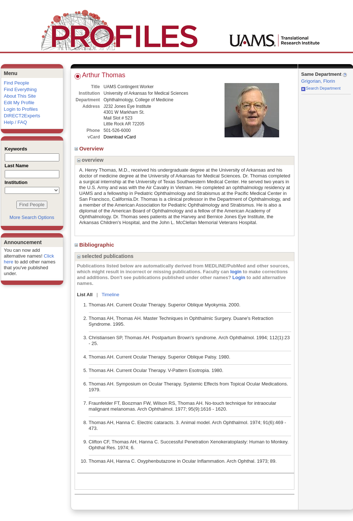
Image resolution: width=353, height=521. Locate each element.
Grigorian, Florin (318, 81)
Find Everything (20, 89)
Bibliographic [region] (95, 245)
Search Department (321, 88)
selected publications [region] (105, 256)
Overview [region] (90, 148)
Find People (16, 83)
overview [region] (90, 160)
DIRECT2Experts (22, 115)
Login (239, 277)
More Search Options (31, 217)
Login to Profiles (21, 109)
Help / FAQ (15, 122)
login (236, 271)
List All (85, 294)
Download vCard (120, 137)
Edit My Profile (19, 102)
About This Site (20, 96)
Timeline (110, 294)
